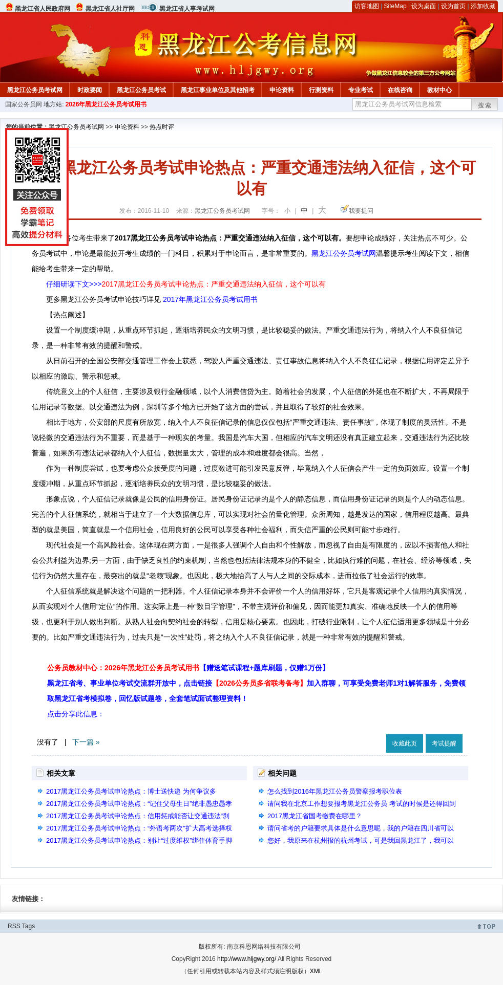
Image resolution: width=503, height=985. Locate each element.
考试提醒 (444, 743)
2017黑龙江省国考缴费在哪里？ (314, 816)
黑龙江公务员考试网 (34, 90)
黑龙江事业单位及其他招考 (218, 90)
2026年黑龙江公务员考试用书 (106, 104)
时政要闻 (89, 90)
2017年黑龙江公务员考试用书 (210, 299)
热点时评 (162, 126)
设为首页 (453, 6)
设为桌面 (423, 6)
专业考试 (360, 90)
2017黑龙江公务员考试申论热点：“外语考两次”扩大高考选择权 (139, 828)
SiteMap (395, 6)
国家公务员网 (23, 104)
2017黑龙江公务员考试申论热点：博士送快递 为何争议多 (131, 791)
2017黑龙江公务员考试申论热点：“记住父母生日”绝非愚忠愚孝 (139, 803)
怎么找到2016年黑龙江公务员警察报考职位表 (334, 791)
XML (316, 971)
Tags (28, 926)
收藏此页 (404, 743)
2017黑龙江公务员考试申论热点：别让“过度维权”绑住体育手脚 (139, 840)
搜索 (485, 105)
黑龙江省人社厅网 (110, 8)
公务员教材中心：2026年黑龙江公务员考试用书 (188, 668)
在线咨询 (400, 90)
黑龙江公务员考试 (141, 90)
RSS (14, 926)
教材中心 (439, 90)
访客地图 (366, 6)
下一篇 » (86, 742)
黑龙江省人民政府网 (42, 8)
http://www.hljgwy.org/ (246, 958)
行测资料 (321, 90)
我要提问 (361, 210)
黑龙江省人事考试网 (187, 8)
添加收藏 (483, 6)
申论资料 (281, 90)
